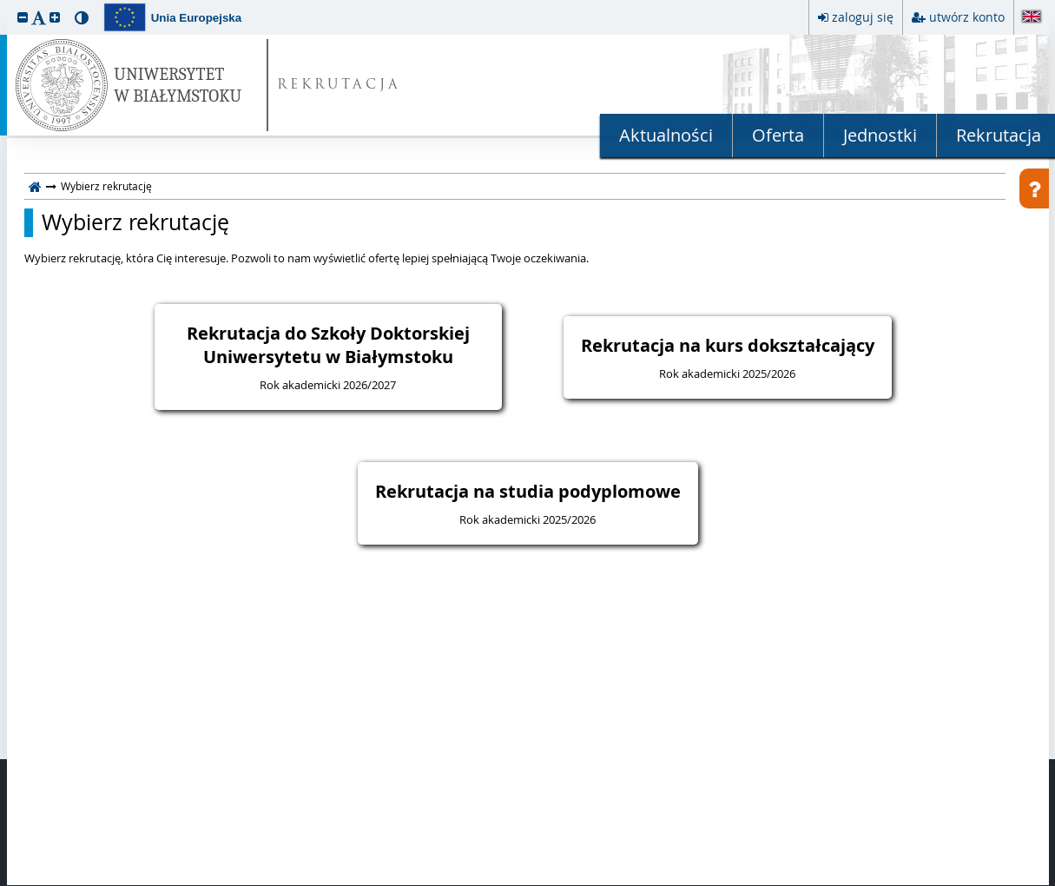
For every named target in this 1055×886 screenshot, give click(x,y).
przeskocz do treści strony (4, 4)
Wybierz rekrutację (135, 222)
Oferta (778, 135)
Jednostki (880, 135)
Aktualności (666, 135)
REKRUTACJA (339, 85)
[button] (22, 17)
